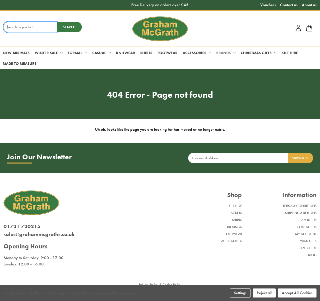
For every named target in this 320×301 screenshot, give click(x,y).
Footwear (168, 52)
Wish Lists (308, 241)
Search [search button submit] (69, 27)
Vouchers (268, 5)
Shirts (146, 52)
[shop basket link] (309, 28)
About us (309, 5)
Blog (312, 255)
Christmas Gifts (258, 52)
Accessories (197, 52)
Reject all (264, 292)
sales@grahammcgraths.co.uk (39, 234)
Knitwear (125, 52)
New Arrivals (16, 52)
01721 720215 (22, 226)
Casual (101, 52)
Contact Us (306, 227)
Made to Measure (19, 63)
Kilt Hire (290, 52)
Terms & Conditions (299, 206)
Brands (226, 52)
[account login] (298, 30)
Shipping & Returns (300, 213)
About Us (308, 220)
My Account (305, 234)
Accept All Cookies (297, 292)
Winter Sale (49, 52)
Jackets (235, 213)
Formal (77, 52)
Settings (240, 292)
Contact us (289, 5)
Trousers (234, 227)
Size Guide (308, 248)
